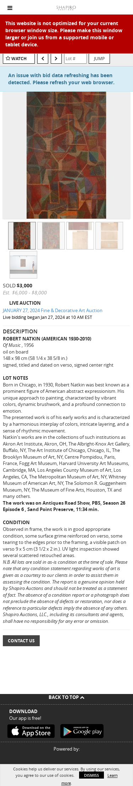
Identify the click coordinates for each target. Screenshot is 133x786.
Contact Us (21, 641)
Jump (99, 58)
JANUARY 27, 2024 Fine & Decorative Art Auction (52, 310)
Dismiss (91, 775)
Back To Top (66, 697)
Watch (19, 59)
